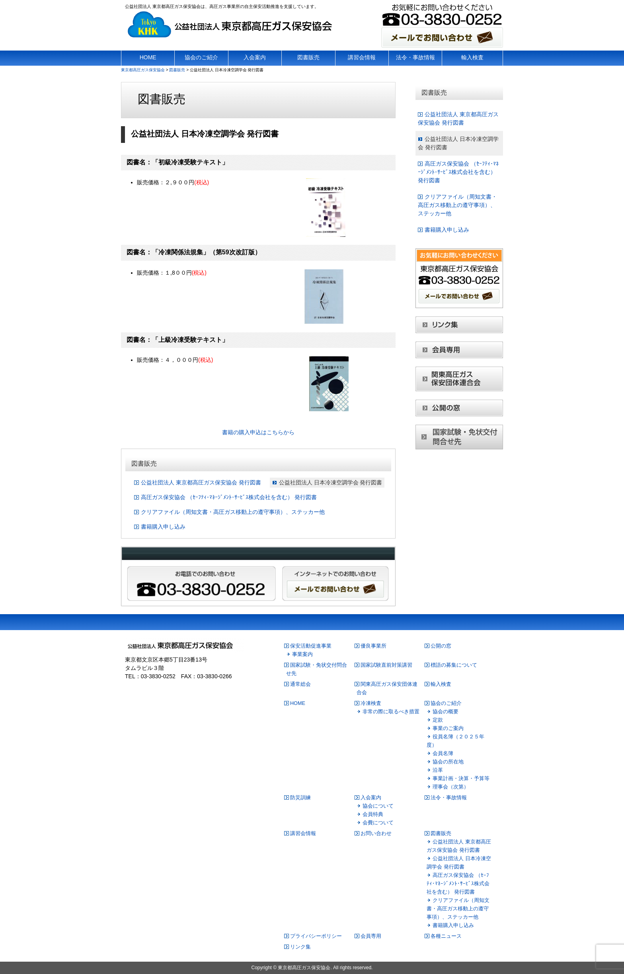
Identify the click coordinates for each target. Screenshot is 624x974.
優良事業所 (373, 646)
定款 (438, 720)
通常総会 (300, 684)
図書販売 (441, 833)
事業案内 (302, 654)
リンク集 (300, 947)
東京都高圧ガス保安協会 (304, 967)
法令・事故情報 (449, 797)
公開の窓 (441, 646)
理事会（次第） (451, 787)
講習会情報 (303, 833)
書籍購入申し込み (163, 526)
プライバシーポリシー (316, 936)
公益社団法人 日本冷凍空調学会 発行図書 (330, 482)
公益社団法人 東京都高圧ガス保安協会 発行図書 (201, 482)
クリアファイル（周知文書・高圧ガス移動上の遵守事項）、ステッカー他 (233, 512)
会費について (378, 823)
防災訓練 (300, 797)
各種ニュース (446, 936)
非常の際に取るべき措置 (391, 711)
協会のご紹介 (446, 703)
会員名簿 (443, 753)
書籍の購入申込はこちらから (258, 432)
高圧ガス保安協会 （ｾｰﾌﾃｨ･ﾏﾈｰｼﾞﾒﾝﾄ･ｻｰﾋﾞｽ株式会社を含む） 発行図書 (229, 497)
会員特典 (373, 814)
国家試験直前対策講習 (386, 665)
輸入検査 (441, 684)
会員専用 (371, 936)
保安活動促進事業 (311, 646)
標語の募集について (454, 665)
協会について (378, 806)
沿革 (438, 770)
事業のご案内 (448, 728)
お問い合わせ (376, 833)
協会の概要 (445, 711)
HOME (297, 703)
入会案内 (371, 797)
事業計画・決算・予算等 (461, 778)
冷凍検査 (371, 703)
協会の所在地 (448, 762)
